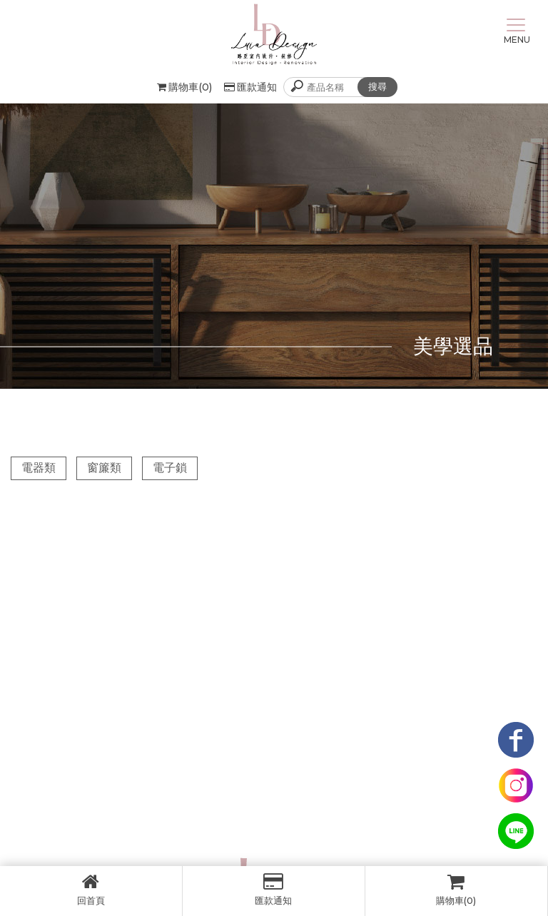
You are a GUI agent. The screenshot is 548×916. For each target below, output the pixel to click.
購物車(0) (456, 889)
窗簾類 (104, 467)
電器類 (38, 467)
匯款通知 (250, 87)
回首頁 (91, 889)
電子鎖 (170, 467)
